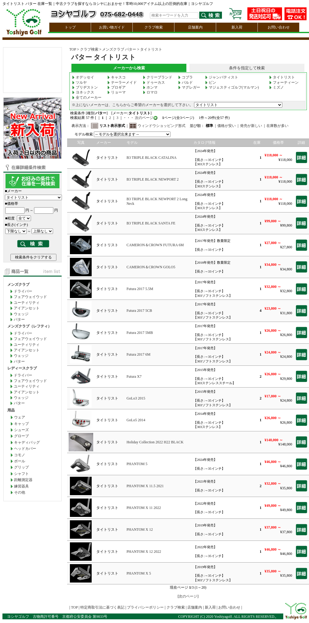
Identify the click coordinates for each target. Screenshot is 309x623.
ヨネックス (83, 92)
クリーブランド (157, 77)
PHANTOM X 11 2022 (144, 508)
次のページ (143, 118)
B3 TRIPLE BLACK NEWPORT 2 (153, 179)
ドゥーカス (154, 82)
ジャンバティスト (221, 77)
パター (19, 319)
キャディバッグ (27, 442)
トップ (70, 27)
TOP (72, 49)
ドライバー (23, 291)
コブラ (185, 77)
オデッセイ (83, 77)
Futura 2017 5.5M (140, 289)
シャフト (21, 474)
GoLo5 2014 (136, 420)
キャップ (21, 424)
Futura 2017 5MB (140, 333)
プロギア (116, 87)
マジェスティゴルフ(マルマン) (232, 87)
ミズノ (276, 87)
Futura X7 (134, 376)
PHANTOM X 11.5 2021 (145, 486)
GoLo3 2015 (136, 398)
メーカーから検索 (129, 68)
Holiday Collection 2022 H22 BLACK (155, 442)
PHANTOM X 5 (139, 573)
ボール (19, 461)
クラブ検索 (153, 27)
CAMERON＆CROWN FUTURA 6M (155, 245)
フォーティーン (284, 82)
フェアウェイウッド (30, 297)
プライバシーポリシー (145, 607)
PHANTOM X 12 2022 (144, 551)
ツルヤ (79, 82)
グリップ (21, 467)
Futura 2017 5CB (139, 310)
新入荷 (236, 27)
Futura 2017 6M (139, 354)
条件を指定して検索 (247, 68)
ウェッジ (21, 314)
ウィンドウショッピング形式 (161, 126)
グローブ (21, 436)
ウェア (19, 417)
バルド (185, 82)
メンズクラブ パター (119, 49)
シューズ (21, 430)
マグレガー (189, 87)
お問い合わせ (279, 27)
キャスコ (116, 77)
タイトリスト (151, 49)
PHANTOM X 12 (140, 529)
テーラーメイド (122, 82)
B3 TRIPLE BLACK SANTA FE (151, 223)
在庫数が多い (277, 126)
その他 (19, 492)
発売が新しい (251, 126)
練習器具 (21, 486)
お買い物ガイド (112, 27)
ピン (210, 82)
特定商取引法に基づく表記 (102, 607)
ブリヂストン (85, 87)
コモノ (19, 455)
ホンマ (150, 87)
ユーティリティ (27, 302)
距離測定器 (23, 480)
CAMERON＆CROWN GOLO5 (151, 267)
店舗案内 (195, 27)
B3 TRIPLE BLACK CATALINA (152, 157)
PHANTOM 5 (137, 464)
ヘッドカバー (25, 448)
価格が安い (226, 126)
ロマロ (150, 92)
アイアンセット (27, 308)
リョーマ (116, 92)
